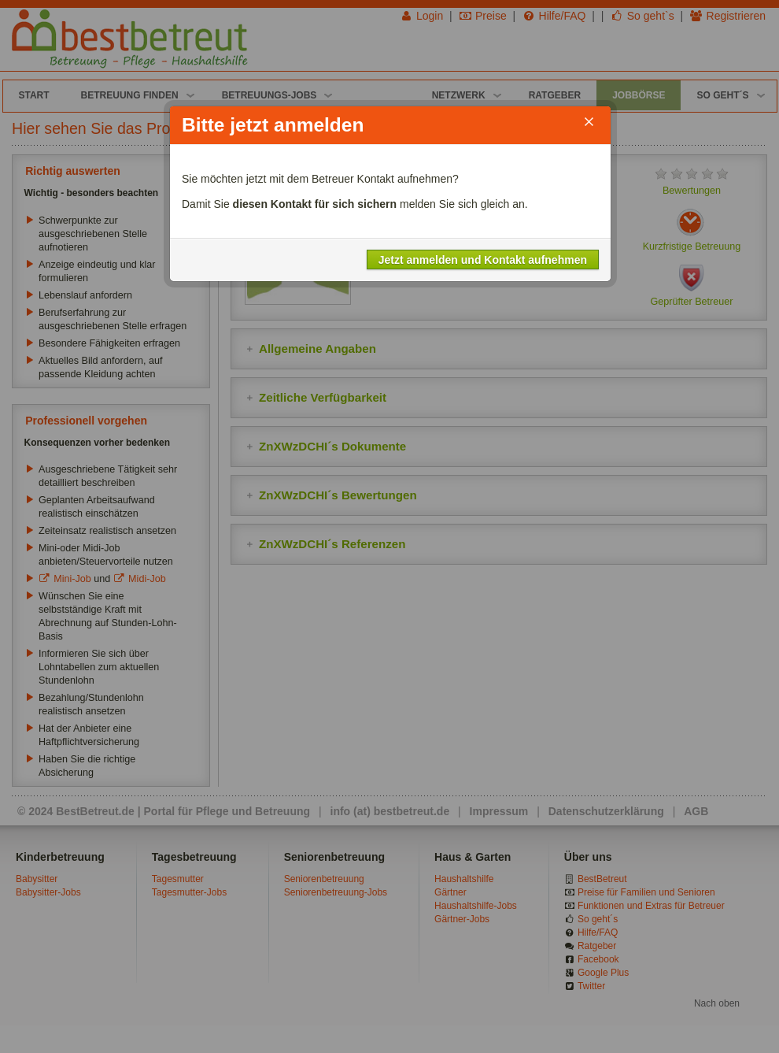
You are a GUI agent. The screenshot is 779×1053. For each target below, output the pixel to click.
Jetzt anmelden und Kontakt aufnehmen (482, 259)
